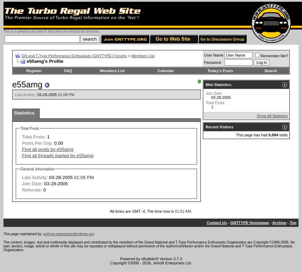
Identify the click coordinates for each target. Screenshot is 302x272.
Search (270, 71)
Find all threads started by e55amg (57, 155)
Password (212, 62)
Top (293, 223)
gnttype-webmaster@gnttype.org (68, 234)
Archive (279, 223)
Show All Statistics (272, 116)
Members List (143, 56)
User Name (214, 55)
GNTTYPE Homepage (249, 223)
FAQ (68, 71)
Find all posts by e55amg (47, 149)
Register (34, 71)
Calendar (166, 71)
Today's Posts (220, 71)
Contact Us (217, 223)
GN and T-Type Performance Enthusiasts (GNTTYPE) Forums (74, 56)
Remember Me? (271, 56)
